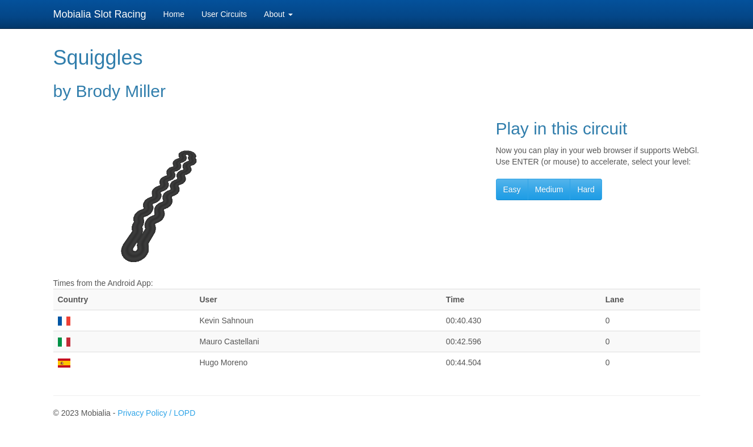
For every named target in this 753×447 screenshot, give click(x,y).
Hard (585, 189)
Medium (549, 189)
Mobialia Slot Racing (99, 14)
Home (173, 14)
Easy (512, 189)
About (278, 14)
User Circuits (224, 14)
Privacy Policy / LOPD (156, 413)
